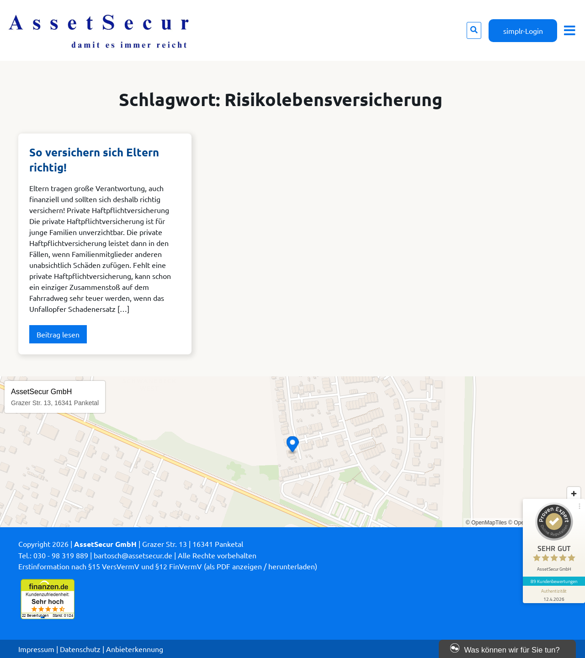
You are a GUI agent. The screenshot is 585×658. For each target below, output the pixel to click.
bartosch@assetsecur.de (133, 555)
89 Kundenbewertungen (554, 581)
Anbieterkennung (134, 648)
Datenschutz (80, 648)
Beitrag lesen (58, 334)
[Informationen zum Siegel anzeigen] (554, 594)
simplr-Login (523, 30)
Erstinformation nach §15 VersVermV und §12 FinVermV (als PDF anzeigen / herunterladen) (167, 566)
